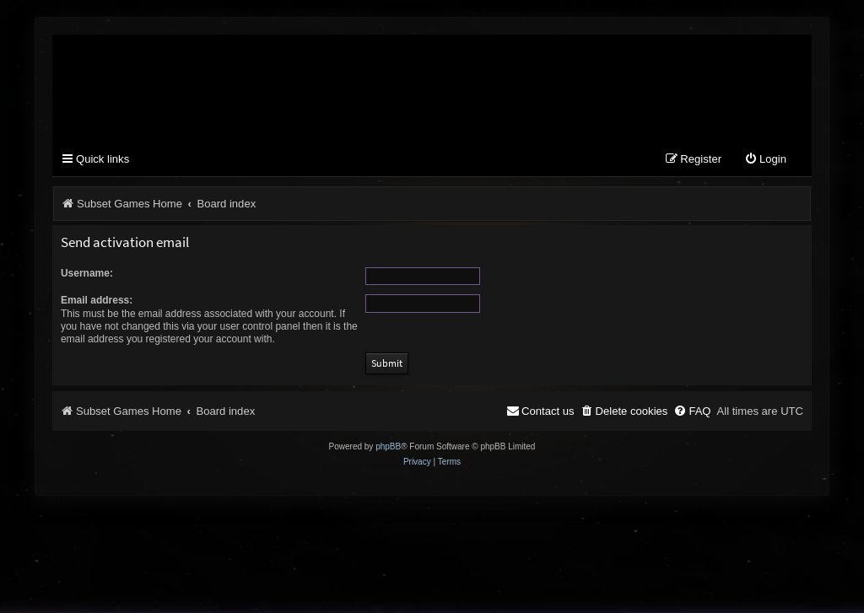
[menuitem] (765, 160)
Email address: (96, 300)
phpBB (388, 446)
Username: (87, 273)
